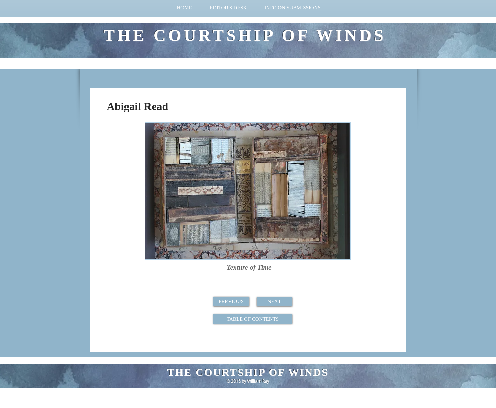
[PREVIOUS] (231, 301)
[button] (292, 7)
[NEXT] (274, 301)
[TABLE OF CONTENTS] (252, 319)
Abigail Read (137, 106)
